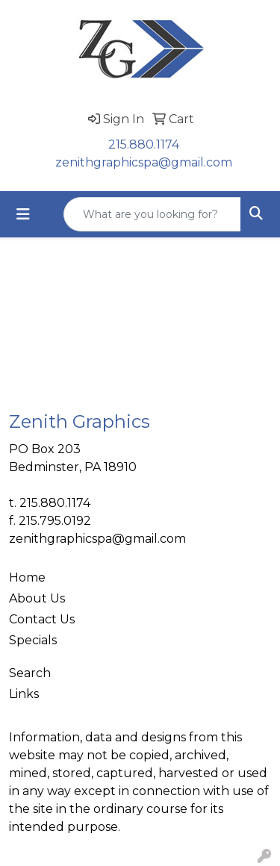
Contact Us (42, 619)
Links (24, 694)
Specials (33, 640)
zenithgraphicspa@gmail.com (143, 162)
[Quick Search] (152, 214)
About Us (37, 598)
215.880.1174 (143, 144)
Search (30, 673)
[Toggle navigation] (23, 214)
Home (27, 577)
